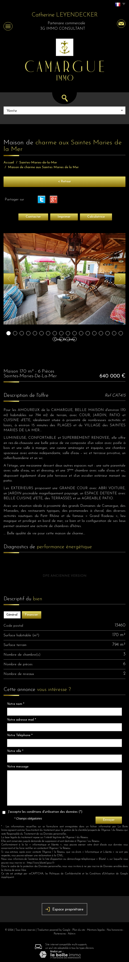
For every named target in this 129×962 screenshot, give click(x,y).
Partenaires (60, 934)
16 (107, 333)
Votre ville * (15, 751)
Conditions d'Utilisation (102, 874)
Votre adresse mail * (21, 719)
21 (68, 339)
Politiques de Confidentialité (65, 874)
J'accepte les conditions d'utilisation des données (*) (45, 811)
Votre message (18, 766)
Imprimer (64, 217)
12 (81, 333)
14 (94, 333)
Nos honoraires (115, 930)
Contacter (33, 217)
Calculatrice (96, 217)
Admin (71, 934)
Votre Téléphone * (20, 735)
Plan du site (78, 930)
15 (101, 333)
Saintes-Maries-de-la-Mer (38, 162)
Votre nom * (15, 704)
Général (11, 615)
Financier (31, 615)
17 (114, 333)
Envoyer (109, 820)
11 (74, 333)
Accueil (9, 162)
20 (61, 339)
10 (68, 333)
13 (88, 333)
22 (74, 339)
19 (55, 339)
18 (121, 333)
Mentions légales (96, 930)
